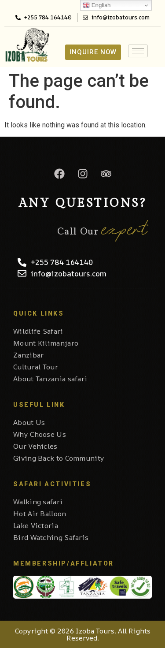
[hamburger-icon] (138, 51)
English (96, 5)
